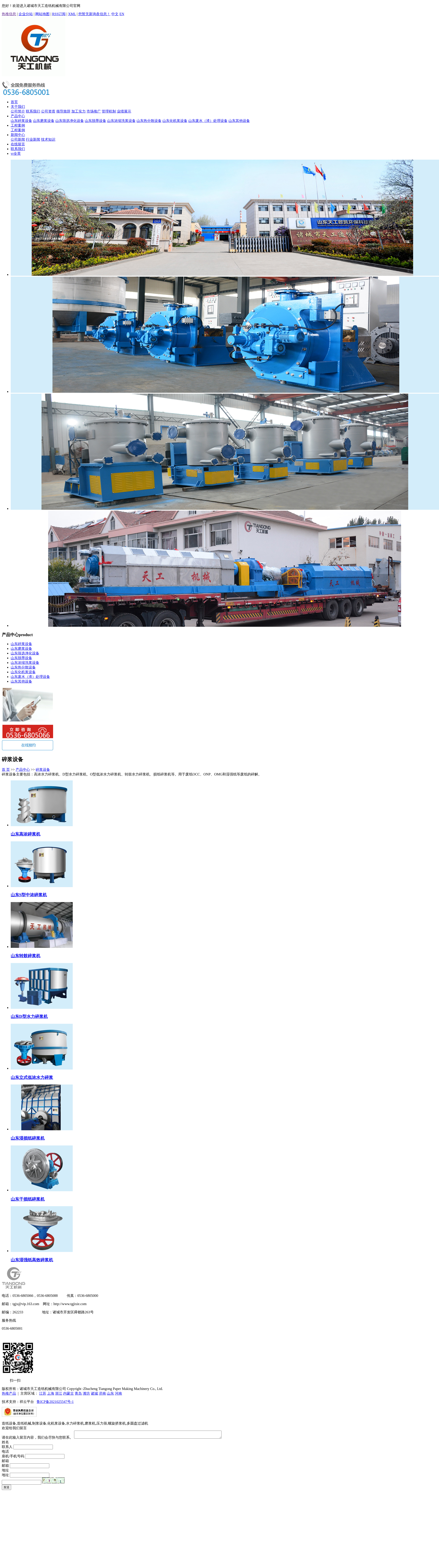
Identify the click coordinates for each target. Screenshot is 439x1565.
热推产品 (9, 1393)
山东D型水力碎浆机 (29, 1016)
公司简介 (18, 111)
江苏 (42, 1393)
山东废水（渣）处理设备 (208, 121)
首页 (14, 102)
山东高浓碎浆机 (25, 834)
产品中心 (18, 116)
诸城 (94, 1393)
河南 (118, 1393)
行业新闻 (33, 139)
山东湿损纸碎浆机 (28, 1138)
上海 (50, 1393)
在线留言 (18, 144)
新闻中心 (18, 135)
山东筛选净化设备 (69, 121)
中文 (114, 14)
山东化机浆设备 (174, 121)
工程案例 (18, 125)
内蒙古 (68, 1393)
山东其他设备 (239, 121)
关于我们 (18, 107)
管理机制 (109, 111)
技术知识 (48, 139)
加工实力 (78, 111)
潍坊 (86, 1393)
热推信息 (9, 14)
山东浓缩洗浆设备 (121, 121)
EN (121, 14)
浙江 (58, 1393)
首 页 (6, 769)
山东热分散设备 (149, 121)
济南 (102, 1393)
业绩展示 (124, 111)
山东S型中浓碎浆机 (29, 894)
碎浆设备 (43, 769)
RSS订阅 (59, 14)
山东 (110, 1393)
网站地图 (42, 14)
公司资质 (48, 111)
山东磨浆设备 (43, 121)
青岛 (78, 1393)
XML (72, 14)
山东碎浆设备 (21, 121)
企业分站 (26, 14)
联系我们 (33, 111)
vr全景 (16, 153)
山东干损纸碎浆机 (28, 1199)
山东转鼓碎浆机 (25, 955)
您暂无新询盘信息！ (94, 14)
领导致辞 (63, 111)
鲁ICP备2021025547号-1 (55, 1402)
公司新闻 (18, 139)
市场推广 (94, 111)
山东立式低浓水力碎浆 (32, 1077)
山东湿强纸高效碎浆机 (32, 1260)
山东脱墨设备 (95, 121)
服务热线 (9, 1320)
